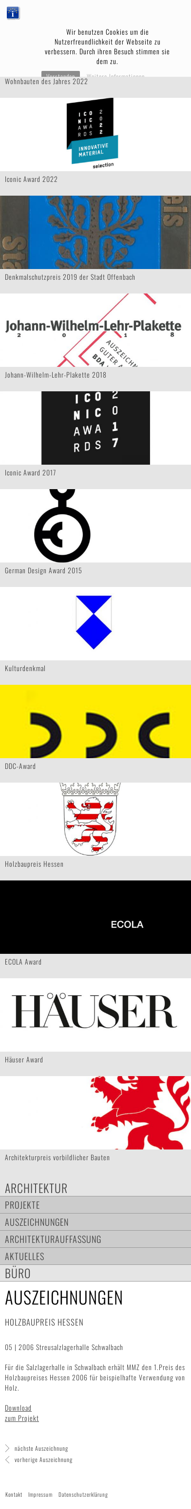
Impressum (40, 1494)
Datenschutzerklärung (83, 1494)
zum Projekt (22, 1418)
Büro (18, 1273)
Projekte (22, 1204)
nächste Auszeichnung (41, 1448)
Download (18, 1407)
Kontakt (13, 1494)
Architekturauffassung (53, 1238)
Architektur (36, 1188)
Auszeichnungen (37, 1221)
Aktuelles (24, 1255)
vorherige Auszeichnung (44, 1459)
